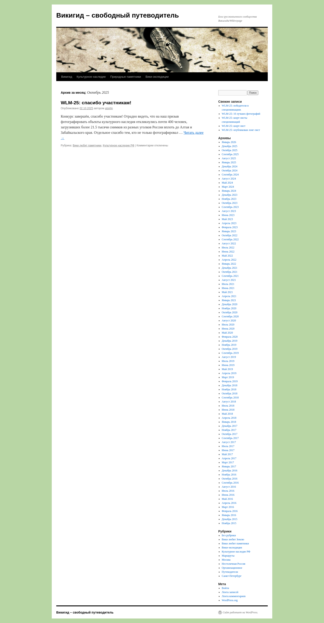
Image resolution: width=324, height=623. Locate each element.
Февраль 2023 (230, 227)
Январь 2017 (229, 466)
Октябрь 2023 (230, 203)
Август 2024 (229, 178)
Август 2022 (229, 243)
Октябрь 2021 (230, 271)
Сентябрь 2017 (230, 438)
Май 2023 (227, 219)
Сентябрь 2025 (230, 154)
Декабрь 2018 (229, 385)
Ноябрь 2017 (229, 430)
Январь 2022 (229, 263)
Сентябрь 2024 (230, 174)
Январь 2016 (229, 515)
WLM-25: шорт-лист (233, 125)
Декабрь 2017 (229, 425)
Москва (226, 559)
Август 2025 (229, 158)
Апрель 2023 (229, 223)
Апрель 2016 (229, 503)
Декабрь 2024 (229, 166)
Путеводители (230, 571)
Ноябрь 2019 (229, 344)
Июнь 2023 (228, 215)
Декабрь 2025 (229, 146)
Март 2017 (228, 462)
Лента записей (230, 592)
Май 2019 (227, 369)
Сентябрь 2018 (230, 397)
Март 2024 (228, 186)
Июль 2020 (228, 324)
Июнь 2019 (228, 365)
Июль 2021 (228, 284)
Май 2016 (227, 498)
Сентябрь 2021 (230, 275)
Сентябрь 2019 (230, 353)
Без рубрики (229, 535)
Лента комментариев (234, 596)
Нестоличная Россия (233, 563)
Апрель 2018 (229, 417)
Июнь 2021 (228, 288)
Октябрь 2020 (230, 312)
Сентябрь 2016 (230, 482)
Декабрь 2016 (229, 470)
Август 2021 (229, 280)
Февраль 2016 (230, 511)
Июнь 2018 (228, 409)
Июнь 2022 (228, 251)
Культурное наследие (91, 76)
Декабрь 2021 (229, 267)
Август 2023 (229, 211)
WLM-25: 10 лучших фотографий (241, 113)
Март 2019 (228, 377)
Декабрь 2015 (229, 519)
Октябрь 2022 (230, 235)
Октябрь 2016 (230, 478)
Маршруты (228, 555)
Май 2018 (227, 413)
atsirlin (109, 108)
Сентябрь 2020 (230, 316)
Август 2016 (229, 486)
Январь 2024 (229, 190)
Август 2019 (229, 357)
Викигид (66, 76)
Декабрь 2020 (229, 304)
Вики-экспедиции (157, 76)
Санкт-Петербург (232, 576)
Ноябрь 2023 (229, 198)
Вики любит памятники (87, 145)
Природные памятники (125, 76)
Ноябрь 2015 (229, 523)
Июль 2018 (228, 405)
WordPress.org (230, 600)
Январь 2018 (229, 421)
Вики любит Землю (233, 539)
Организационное (232, 567)
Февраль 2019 (230, 381)
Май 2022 (227, 255)
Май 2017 (227, 454)
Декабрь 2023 (229, 194)
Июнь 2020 (228, 328)
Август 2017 (229, 442)
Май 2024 (227, 182)
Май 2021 (227, 292)
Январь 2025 (229, 162)
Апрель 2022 (229, 259)
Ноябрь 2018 (229, 389)
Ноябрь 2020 (229, 308)
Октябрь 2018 (230, 393)
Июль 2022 (228, 247)
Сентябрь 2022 (230, 239)
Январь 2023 (229, 231)
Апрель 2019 (229, 373)
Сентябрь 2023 (230, 207)
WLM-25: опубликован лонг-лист (241, 130)
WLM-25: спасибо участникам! (96, 102)
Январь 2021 (229, 300)
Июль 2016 (228, 490)
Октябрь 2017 (230, 434)
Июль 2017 (228, 446)
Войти (225, 588)
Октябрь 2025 (230, 150)
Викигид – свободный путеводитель (117, 15)
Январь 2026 (229, 142)
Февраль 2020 (230, 336)
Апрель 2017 (229, 458)
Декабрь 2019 (229, 340)
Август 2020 (229, 320)
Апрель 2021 (229, 296)
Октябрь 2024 (230, 170)
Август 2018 (229, 401)
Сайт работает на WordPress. (240, 612)
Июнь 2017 (228, 450)
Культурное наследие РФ (118, 145)
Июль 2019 (228, 361)
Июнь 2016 (228, 494)
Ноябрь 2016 (229, 474)
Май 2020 (227, 332)
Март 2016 (228, 507)
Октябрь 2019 (230, 348)
